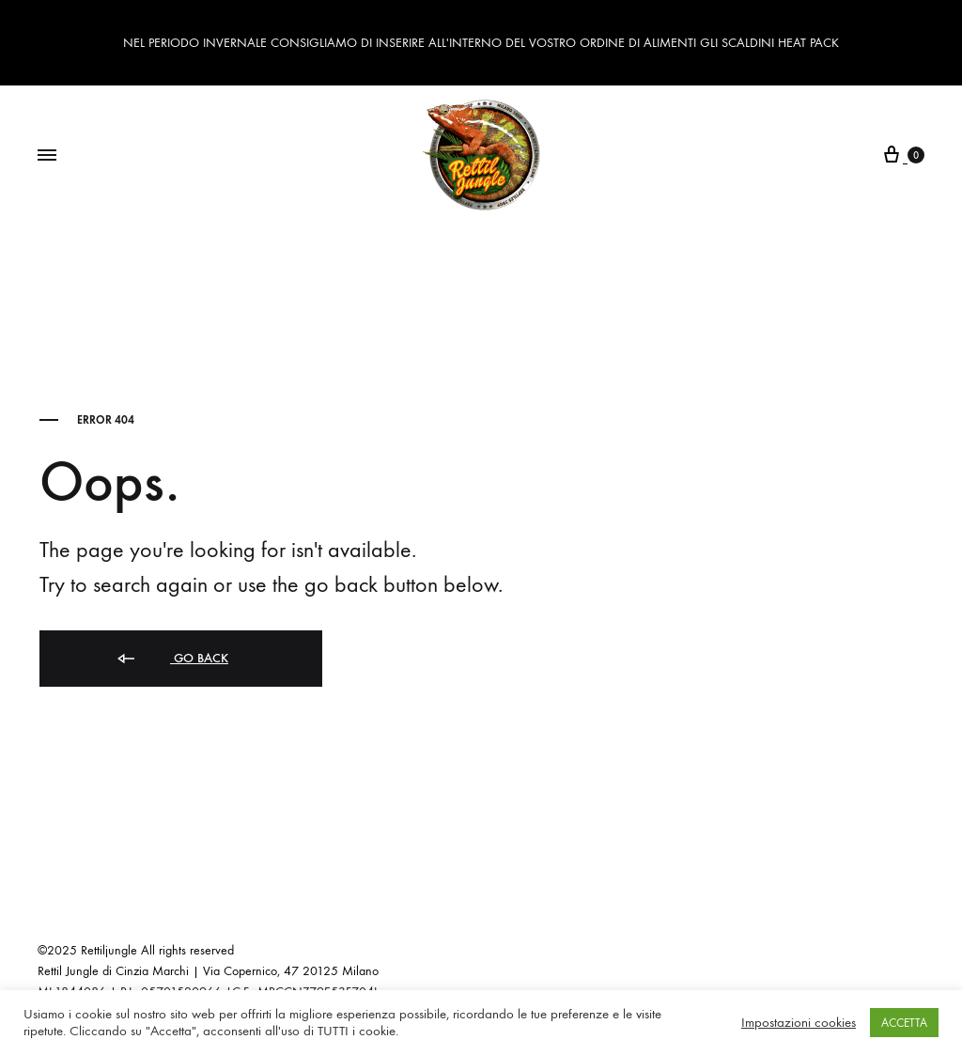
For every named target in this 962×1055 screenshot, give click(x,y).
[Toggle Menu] (47, 156)
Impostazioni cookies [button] (798, 1023)
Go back (171, 659)
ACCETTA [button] (904, 1023)
